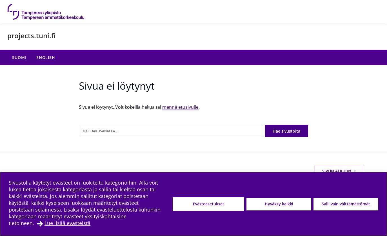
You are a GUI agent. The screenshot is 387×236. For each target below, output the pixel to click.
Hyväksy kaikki (279, 203)
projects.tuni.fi (31, 35)
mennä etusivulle (180, 107)
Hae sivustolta (286, 131)
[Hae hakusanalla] (171, 131)
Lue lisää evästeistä (67, 223)
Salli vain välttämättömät (346, 203)
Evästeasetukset (208, 203)
